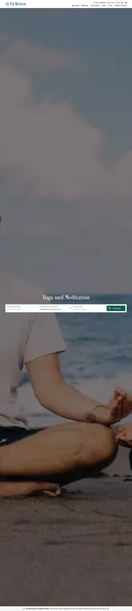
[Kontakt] (119, 3)
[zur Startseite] (15, 4)
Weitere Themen (121, 6)
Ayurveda (75, 6)
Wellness (84, 6)
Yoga (103, 6)
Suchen (115, 308)
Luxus (110, 6)
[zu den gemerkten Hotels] (126, 3)
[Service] (111, 3)
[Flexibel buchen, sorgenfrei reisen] (108, 608)
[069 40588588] (99, 3)
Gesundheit (95, 6)
